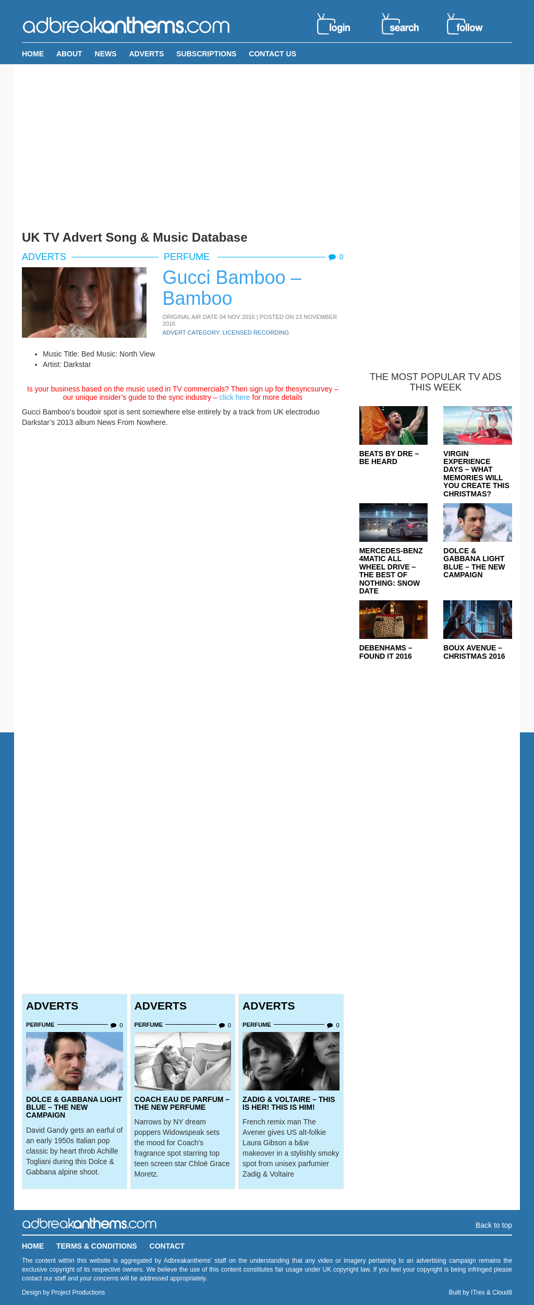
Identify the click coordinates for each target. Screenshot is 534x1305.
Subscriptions (206, 54)
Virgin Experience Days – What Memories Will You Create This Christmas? (476, 473)
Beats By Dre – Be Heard (389, 457)
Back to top (494, 1225)
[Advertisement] (267, 145)
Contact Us (272, 54)
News (106, 54)
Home (33, 54)
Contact (167, 1246)
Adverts (146, 54)
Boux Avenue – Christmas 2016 (474, 652)
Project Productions (78, 1292)
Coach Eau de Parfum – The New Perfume (182, 1103)
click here (235, 397)
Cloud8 (502, 1292)
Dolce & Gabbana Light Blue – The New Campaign (74, 1107)
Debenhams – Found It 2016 (385, 652)
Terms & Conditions (96, 1246)
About (69, 54)
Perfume (188, 257)
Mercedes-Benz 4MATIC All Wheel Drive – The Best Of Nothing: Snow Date (391, 571)
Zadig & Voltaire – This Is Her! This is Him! (288, 1103)
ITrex (478, 1292)
